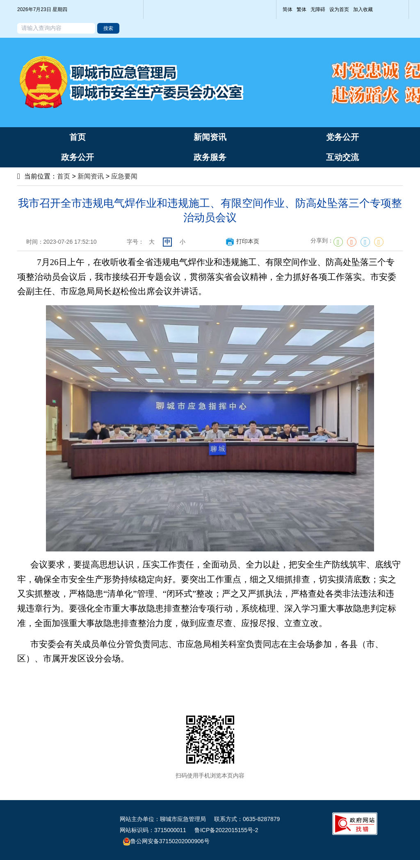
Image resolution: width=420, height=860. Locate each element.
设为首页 (339, 9)
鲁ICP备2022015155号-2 (226, 830)
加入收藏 (363, 9)
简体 (287, 9)
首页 (63, 176)
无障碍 (317, 9)
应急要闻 (124, 176)
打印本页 (242, 241)
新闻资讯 (91, 176)
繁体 (301, 9)
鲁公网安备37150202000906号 (166, 841)
